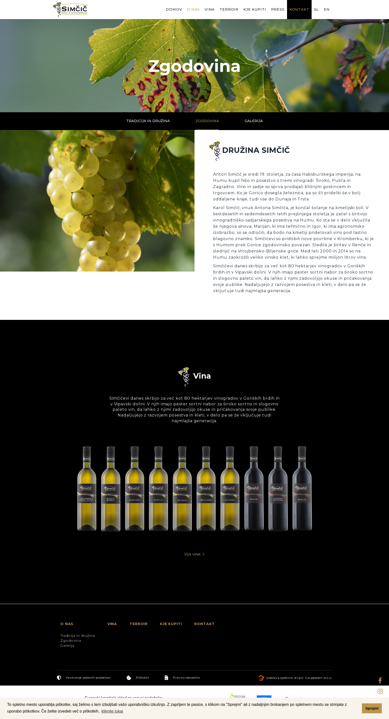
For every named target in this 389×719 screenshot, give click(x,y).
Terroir (229, 9)
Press (278, 9)
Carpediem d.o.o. (318, 678)
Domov (174, 9)
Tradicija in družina (148, 121)
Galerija (254, 121)
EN (327, 9)
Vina (210, 9)
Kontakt (299, 9)
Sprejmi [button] (372, 708)
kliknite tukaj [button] (112, 711)
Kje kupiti (254, 9)
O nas (193, 9)
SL (316, 9)
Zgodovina (207, 121)
